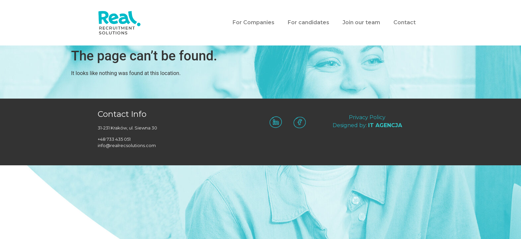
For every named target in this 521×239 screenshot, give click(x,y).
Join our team (361, 22)
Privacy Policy (367, 117)
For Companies (253, 22)
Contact (404, 22)
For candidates (308, 22)
